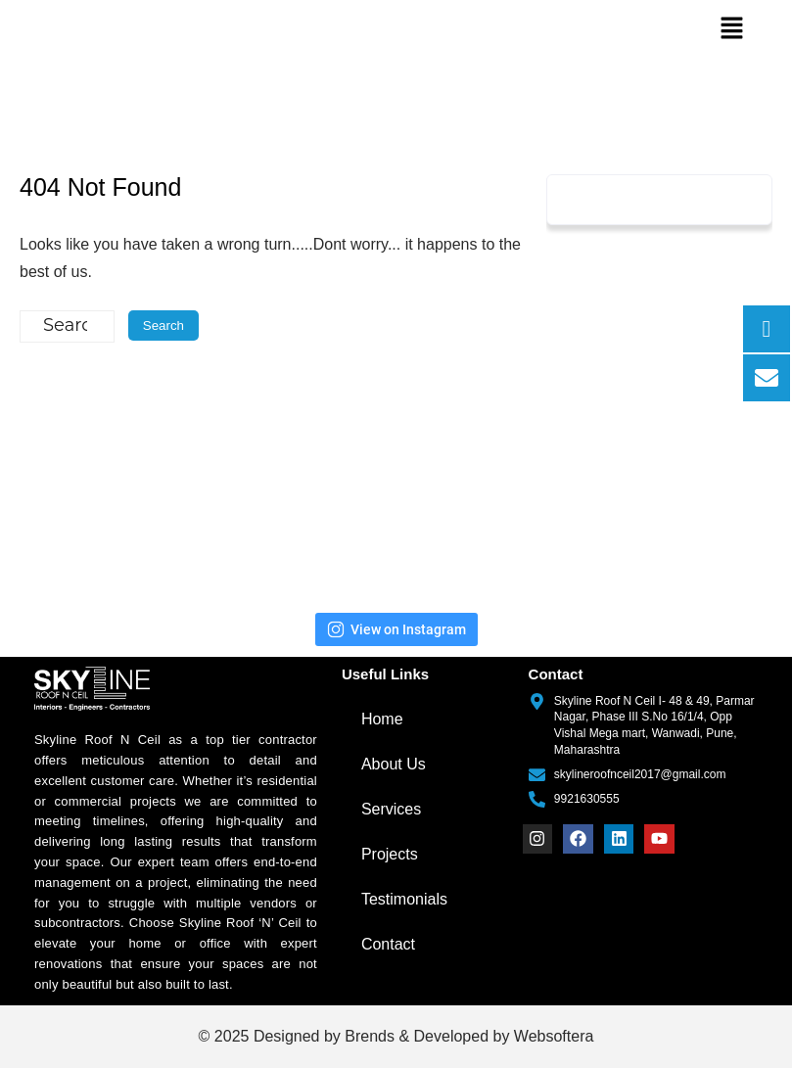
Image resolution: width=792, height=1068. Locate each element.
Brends (370, 1036)
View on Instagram (396, 629)
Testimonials (404, 899)
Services (391, 809)
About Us (393, 764)
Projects (389, 854)
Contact (388, 944)
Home (382, 719)
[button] (731, 29)
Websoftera (554, 1036)
